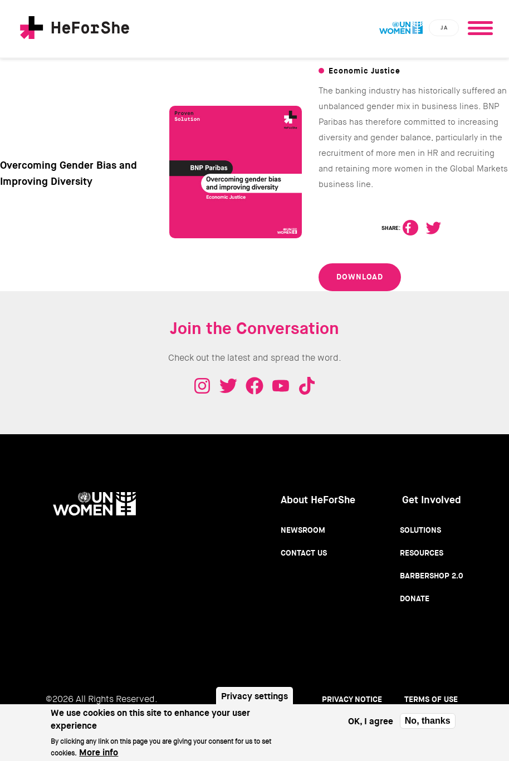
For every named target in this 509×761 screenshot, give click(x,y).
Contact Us (304, 553)
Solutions (420, 530)
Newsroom (303, 530)
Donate (414, 598)
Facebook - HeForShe (254, 386)
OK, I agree (370, 726)
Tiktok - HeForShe (307, 386)
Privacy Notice (352, 699)
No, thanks (428, 725)
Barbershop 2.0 (431, 576)
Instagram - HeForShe (202, 386)
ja (444, 27)
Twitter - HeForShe (228, 386)
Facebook (410, 227)
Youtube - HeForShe (281, 386)
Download (359, 277)
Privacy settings (254, 701)
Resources (421, 553)
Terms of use (431, 699)
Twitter (433, 228)
